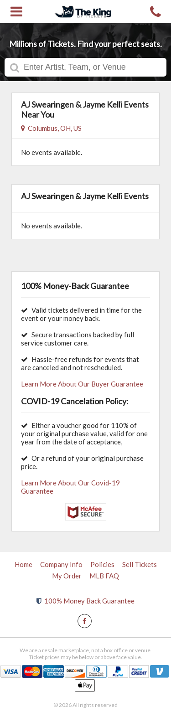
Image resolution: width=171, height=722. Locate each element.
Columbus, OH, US (51, 128)
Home (23, 564)
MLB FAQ (104, 576)
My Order (67, 576)
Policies (102, 564)
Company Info (61, 564)
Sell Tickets (139, 564)
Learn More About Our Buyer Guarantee (82, 384)
